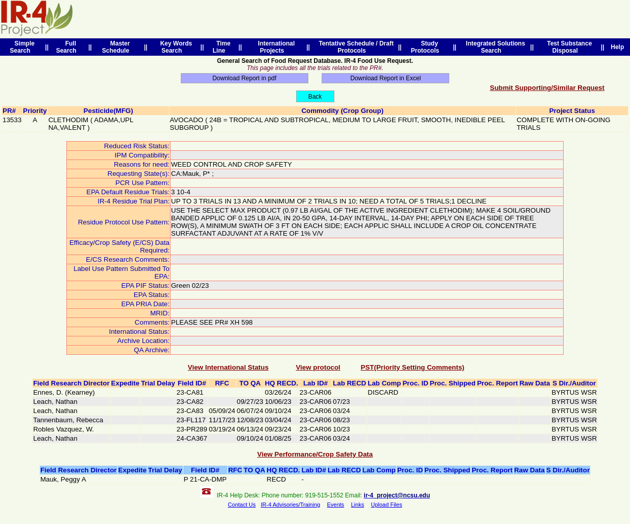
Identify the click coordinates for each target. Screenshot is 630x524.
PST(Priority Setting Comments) (413, 367)
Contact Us (241, 505)
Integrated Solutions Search (494, 47)
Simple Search (22, 47)
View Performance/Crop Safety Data (315, 454)
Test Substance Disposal (568, 47)
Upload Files (386, 505)
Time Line (222, 47)
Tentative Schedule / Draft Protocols (355, 47)
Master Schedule (117, 47)
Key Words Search (174, 47)
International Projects (275, 47)
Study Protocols (427, 47)
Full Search (68, 47)
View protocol (318, 367)
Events (335, 505)
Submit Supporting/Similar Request (547, 88)
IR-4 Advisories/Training (290, 505)
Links (357, 505)
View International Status (228, 367)
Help (617, 47)
